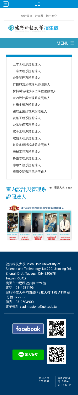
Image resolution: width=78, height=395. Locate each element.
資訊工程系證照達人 (27, 118)
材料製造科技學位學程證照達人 (34, 91)
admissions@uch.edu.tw (39, 307)
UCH (39, 4)
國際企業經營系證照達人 (30, 111)
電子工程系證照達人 (27, 131)
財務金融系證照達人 (27, 104)
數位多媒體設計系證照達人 (31, 145)
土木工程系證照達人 (27, 64)
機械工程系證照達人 (27, 151)
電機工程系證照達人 (27, 138)
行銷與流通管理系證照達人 (31, 84)
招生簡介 (51, 16)
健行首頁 (26, 16)
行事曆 (39, 16)
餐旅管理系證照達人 (27, 158)
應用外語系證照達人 (27, 165)
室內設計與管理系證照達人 (31, 98)
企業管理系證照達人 (27, 77)
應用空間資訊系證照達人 (30, 171)
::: (19, 15)
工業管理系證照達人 (27, 71)
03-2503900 (25, 302)
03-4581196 (25, 288)
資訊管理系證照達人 (27, 125)
